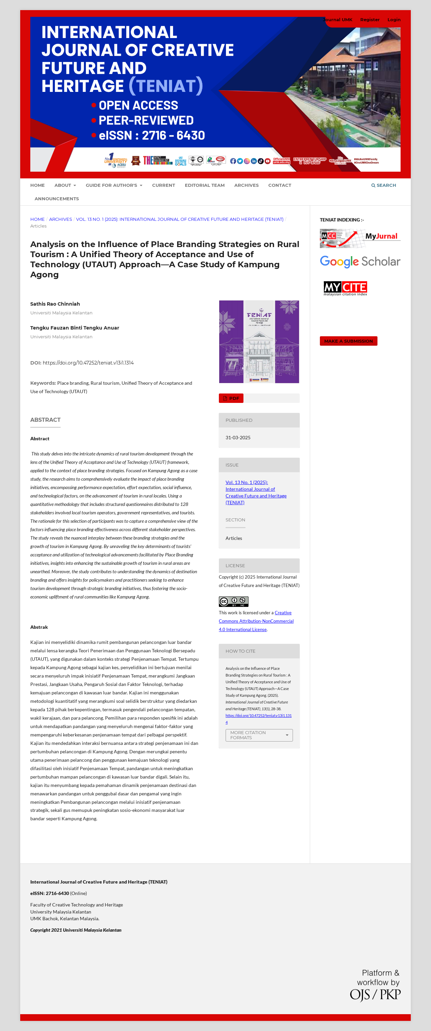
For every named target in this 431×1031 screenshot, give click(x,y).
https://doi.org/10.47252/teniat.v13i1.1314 (88, 363)
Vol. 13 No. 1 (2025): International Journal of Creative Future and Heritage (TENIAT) (180, 219)
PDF (233, 398)
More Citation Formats (248, 735)
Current (163, 185)
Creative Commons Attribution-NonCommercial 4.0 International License (256, 621)
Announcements (57, 198)
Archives (246, 185)
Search (383, 185)
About (63, 185)
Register (370, 19)
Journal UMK (338, 19)
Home (37, 185)
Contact (279, 185)
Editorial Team (205, 185)
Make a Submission (348, 341)
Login (394, 19)
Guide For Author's (112, 185)
